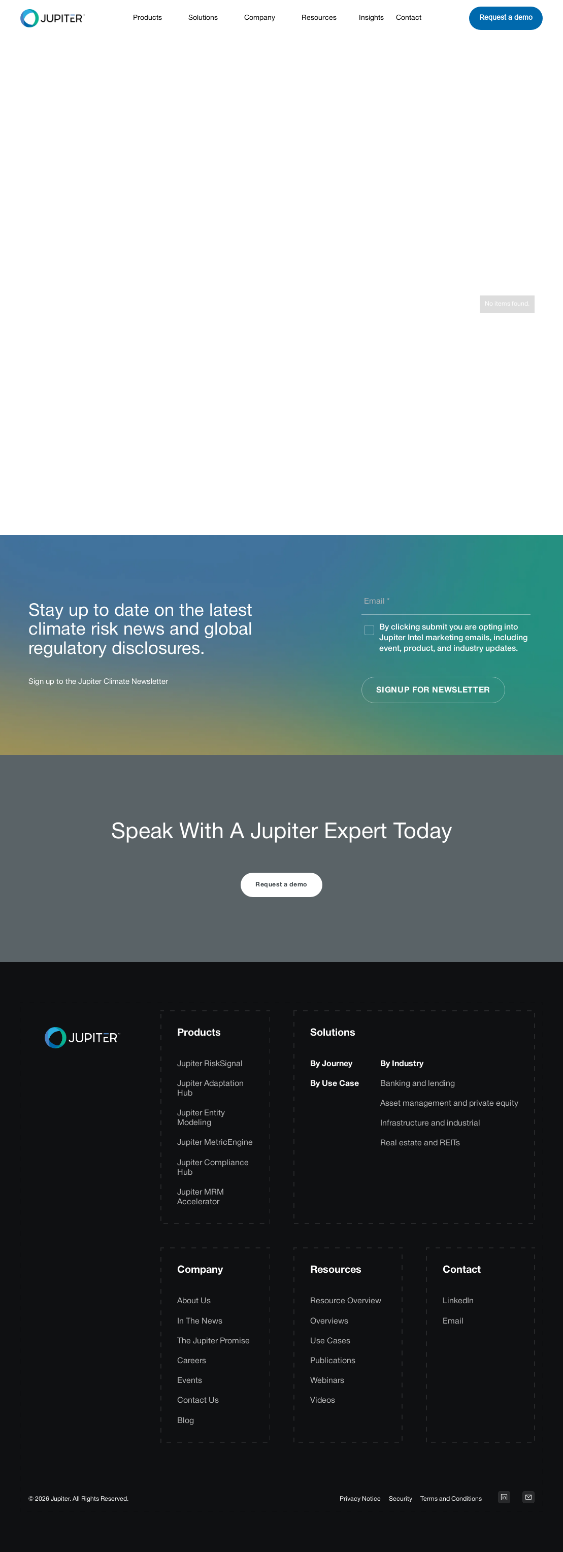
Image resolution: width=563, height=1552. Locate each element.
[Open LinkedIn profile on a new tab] (504, 1497)
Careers (191, 1361)
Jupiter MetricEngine (215, 1142)
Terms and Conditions (451, 1499)
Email (453, 1321)
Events (189, 1380)
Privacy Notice (360, 1499)
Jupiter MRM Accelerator (200, 1197)
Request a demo (506, 17)
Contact (408, 18)
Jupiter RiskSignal (210, 1064)
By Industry (401, 1064)
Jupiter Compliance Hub (213, 1168)
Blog (185, 1421)
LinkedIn (458, 1301)
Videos (322, 1400)
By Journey (331, 1064)
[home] (52, 18)
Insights (371, 18)
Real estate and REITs (420, 1143)
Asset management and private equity (449, 1103)
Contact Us (198, 1400)
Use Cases (330, 1341)
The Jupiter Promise (213, 1341)
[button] (152, 18)
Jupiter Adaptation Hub (210, 1088)
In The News (199, 1321)
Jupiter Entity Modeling (201, 1118)
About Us (194, 1301)
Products (199, 1033)
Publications (332, 1361)
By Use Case (334, 1083)
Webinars (327, 1380)
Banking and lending (417, 1083)
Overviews (329, 1321)
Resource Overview (345, 1301)
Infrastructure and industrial (430, 1123)
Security (400, 1499)
